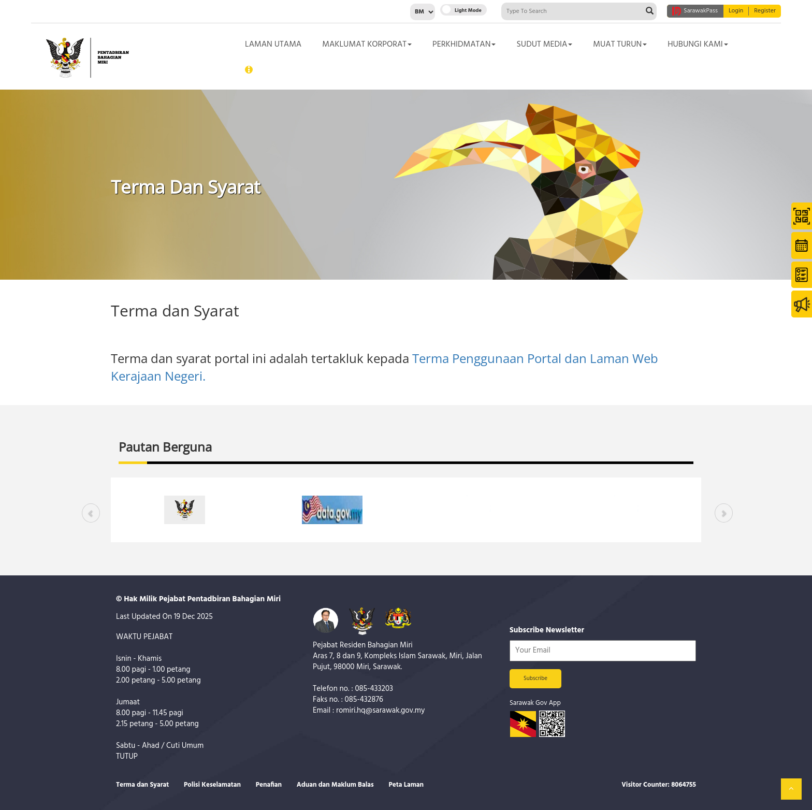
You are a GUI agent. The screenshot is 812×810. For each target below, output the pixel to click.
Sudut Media (544, 44)
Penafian (269, 784)
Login (736, 11)
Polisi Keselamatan (212, 784)
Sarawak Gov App (535, 703)
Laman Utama (273, 44)
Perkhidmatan (464, 44)
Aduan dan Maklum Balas (335, 784)
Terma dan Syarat (142, 784)
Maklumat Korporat (367, 44)
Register (765, 11)
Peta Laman (406, 784)
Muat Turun (620, 44)
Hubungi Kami (698, 44)
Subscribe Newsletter (547, 630)
